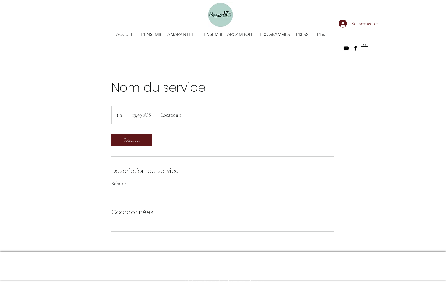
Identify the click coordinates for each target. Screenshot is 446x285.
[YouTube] (346, 48)
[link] (132, 140)
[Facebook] (355, 48)
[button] (364, 47)
